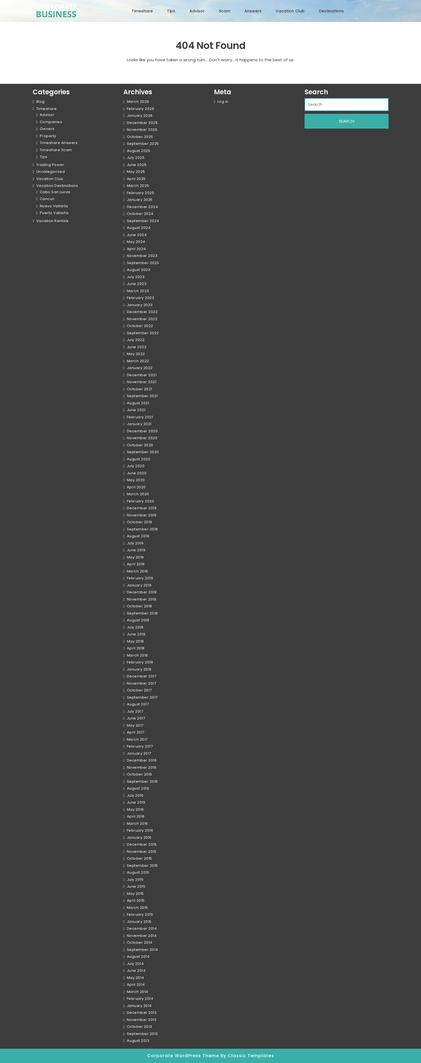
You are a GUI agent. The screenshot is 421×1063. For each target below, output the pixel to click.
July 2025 (136, 157)
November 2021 (142, 381)
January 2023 (140, 305)
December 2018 (142, 592)
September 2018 (142, 613)
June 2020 (137, 473)
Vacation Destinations (57, 185)
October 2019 (139, 522)
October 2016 (139, 774)
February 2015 (140, 914)
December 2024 (142, 206)
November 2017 (141, 683)
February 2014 (140, 998)
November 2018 (142, 599)
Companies (51, 121)
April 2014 (136, 984)
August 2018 (138, 620)
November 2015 (142, 851)
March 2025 (138, 185)
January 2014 (139, 1005)
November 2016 (142, 767)
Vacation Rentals (52, 220)
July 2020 (136, 466)
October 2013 (139, 1026)
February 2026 (140, 108)
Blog (40, 101)
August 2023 (138, 269)
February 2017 (140, 746)
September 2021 (142, 395)
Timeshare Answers (59, 142)
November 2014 (142, 935)
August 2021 (138, 403)
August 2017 (138, 704)
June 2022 (137, 347)
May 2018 (135, 641)
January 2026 (140, 115)
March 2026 (138, 101)
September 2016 (142, 781)
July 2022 (136, 339)
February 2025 (140, 192)
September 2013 (142, 1033)
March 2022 (138, 361)
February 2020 (140, 501)
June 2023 (137, 283)
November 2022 (142, 319)
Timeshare (142, 11)
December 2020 (142, 431)
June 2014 (136, 970)
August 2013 (138, 1040)
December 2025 (142, 122)
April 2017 (135, 732)
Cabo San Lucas (55, 192)
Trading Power (50, 164)
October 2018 (139, 606)
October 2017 (139, 690)
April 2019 (136, 564)
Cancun (47, 198)
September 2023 (143, 262)
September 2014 (142, 949)
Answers (252, 11)
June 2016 (136, 802)
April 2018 (136, 648)
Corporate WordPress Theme (184, 1056)
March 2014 (137, 991)
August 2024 (139, 227)
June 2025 (137, 164)
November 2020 (142, 438)
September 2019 (142, 529)
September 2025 (143, 143)
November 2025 (142, 129)
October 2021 (139, 389)
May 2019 (135, 557)
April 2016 (136, 816)
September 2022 (143, 333)
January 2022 (140, 367)
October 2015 (139, 858)
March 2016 (137, 823)
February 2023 (140, 297)
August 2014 (138, 956)
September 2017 (142, 697)
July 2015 (135, 879)
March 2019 (137, 571)
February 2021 (140, 417)
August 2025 (138, 150)
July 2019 (135, 543)
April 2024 (136, 248)
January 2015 (139, 921)
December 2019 (142, 508)
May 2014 (135, 977)
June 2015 (136, 886)
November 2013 (142, 1019)
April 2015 (136, 900)
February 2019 (140, 578)
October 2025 (140, 136)
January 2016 (139, 837)
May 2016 (135, 809)
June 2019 (136, 550)
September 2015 (142, 865)
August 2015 (138, 872)
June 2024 (137, 234)
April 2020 (136, 487)
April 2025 (136, 178)
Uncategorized (50, 171)
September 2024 (143, 220)
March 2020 (138, 494)
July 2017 (135, 711)
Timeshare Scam (56, 150)
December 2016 (142, 760)
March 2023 (138, 291)
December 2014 (142, 928)
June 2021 (136, 410)
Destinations (331, 11)
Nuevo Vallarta (54, 206)
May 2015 (135, 893)
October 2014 (139, 942)
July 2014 (135, 963)
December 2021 (142, 375)
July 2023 (136, 276)
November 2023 (142, 255)
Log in (223, 101)
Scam (224, 11)
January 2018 (139, 669)
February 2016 (140, 830)
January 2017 (139, 753)
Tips (171, 11)
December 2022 (142, 311)
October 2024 (140, 213)
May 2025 (136, 171)
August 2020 (138, 459)
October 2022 (140, 325)
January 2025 (140, 199)
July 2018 (135, 627)
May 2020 (136, 480)
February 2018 (140, 662)
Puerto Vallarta (54, 212)
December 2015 (142, 844)
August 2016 (138, 788)
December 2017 (142, 676)
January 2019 (139, 585)
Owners (47, 128)
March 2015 (137, 907)
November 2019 (142, 515)
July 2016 (135, 795)
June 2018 (136, 634)
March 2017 (137, 739)
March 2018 (137, 655)
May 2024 (136, 241)
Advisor (197, 11)
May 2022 (136, 353)
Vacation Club (290, 11)
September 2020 (143, 452)
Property (48, 136)
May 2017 (135, 725)
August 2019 (138, 536)
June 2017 (136, 718)
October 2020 (140, 445)
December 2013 (142, 1012)
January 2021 (139, 424)
